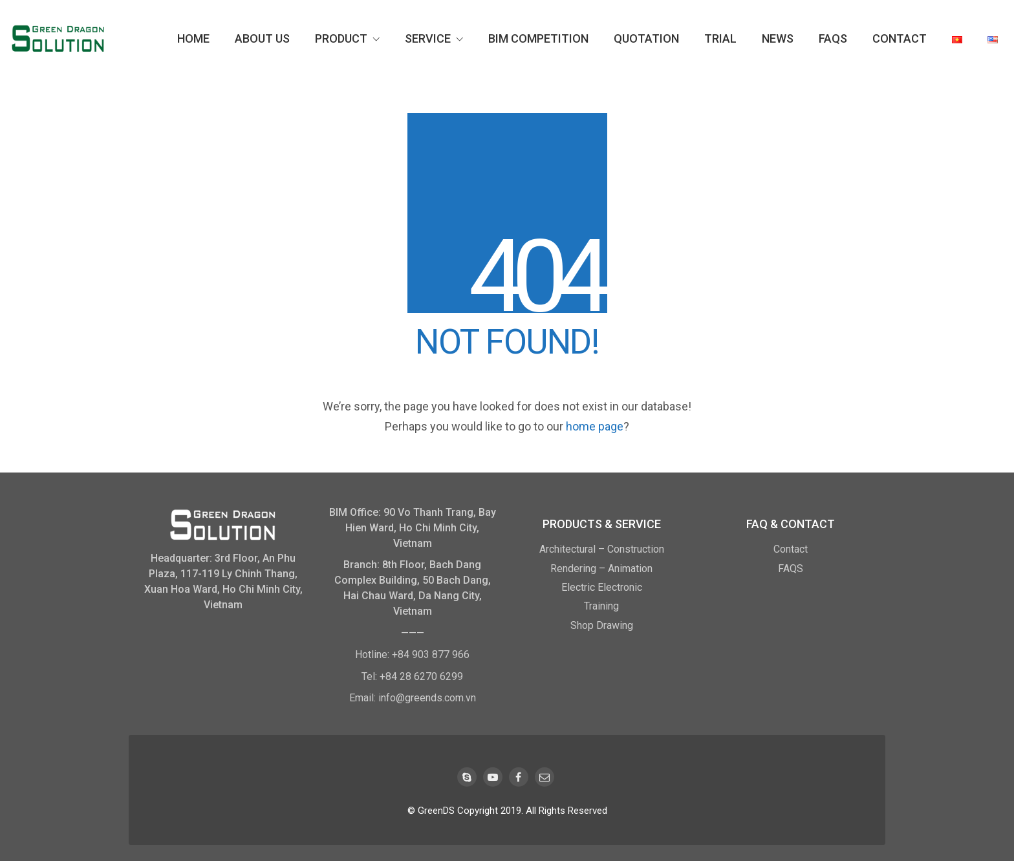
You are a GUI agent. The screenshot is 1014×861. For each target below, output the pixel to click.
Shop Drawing (601, 625)
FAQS (790, 568)
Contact (790, 549)
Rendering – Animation (601, 568)
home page (594, 426)
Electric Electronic (601, 587)
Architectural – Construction (601, 549)
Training (601, 606)
